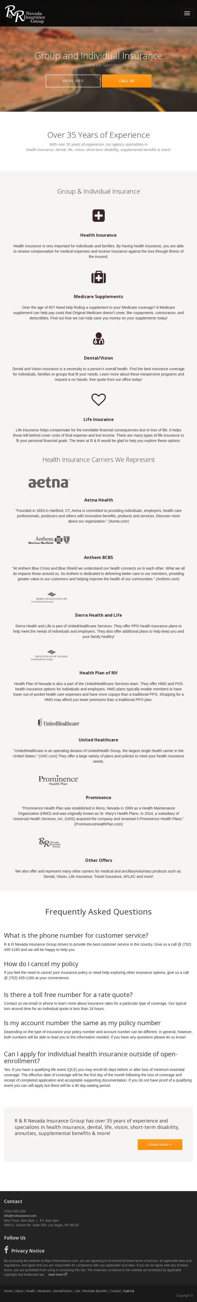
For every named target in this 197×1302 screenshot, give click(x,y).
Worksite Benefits (94, 1291)
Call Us (129, 1291)
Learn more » (160, 1144)
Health (30, 1291)
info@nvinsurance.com (20, 1216)
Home (8, 1291)
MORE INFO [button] (73, 80)
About (19, 1291)
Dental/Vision (62, 1291)
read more (57, 1274)
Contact (115, 1291)
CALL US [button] (126, 80)
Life (77, 1291)
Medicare (44, 1291)
